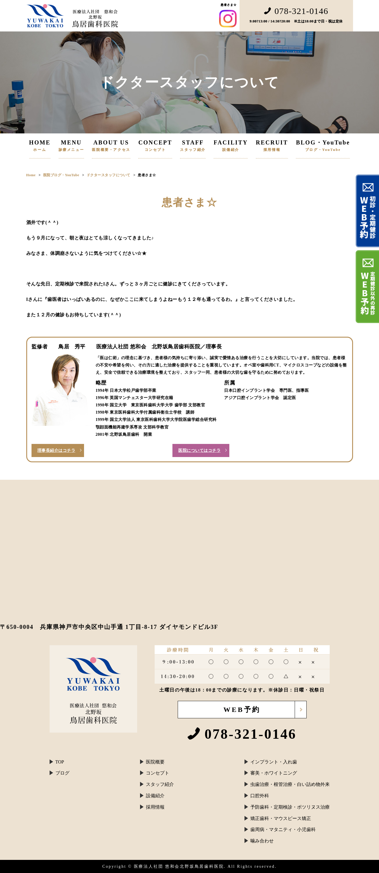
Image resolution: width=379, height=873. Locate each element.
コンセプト (157, 772)
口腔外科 (259, 795)
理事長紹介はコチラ (56, 450)
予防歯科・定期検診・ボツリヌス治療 (290, 807)
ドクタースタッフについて (108, 175)
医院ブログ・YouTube (61, 175)
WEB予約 (242, 709)
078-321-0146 (296, 11)
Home (31, 175)
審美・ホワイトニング (273, 772)
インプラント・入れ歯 (273, 761)
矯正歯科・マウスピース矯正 (280, 818)
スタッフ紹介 (160, 784)
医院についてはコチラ (199, 450)
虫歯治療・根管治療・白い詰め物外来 (290, 784)
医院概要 (155, 761)
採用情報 (155, 807)
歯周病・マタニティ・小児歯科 (283, 829)
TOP (59, 761)
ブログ (62, 772)
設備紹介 (155, 795)
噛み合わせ (262, 840)
